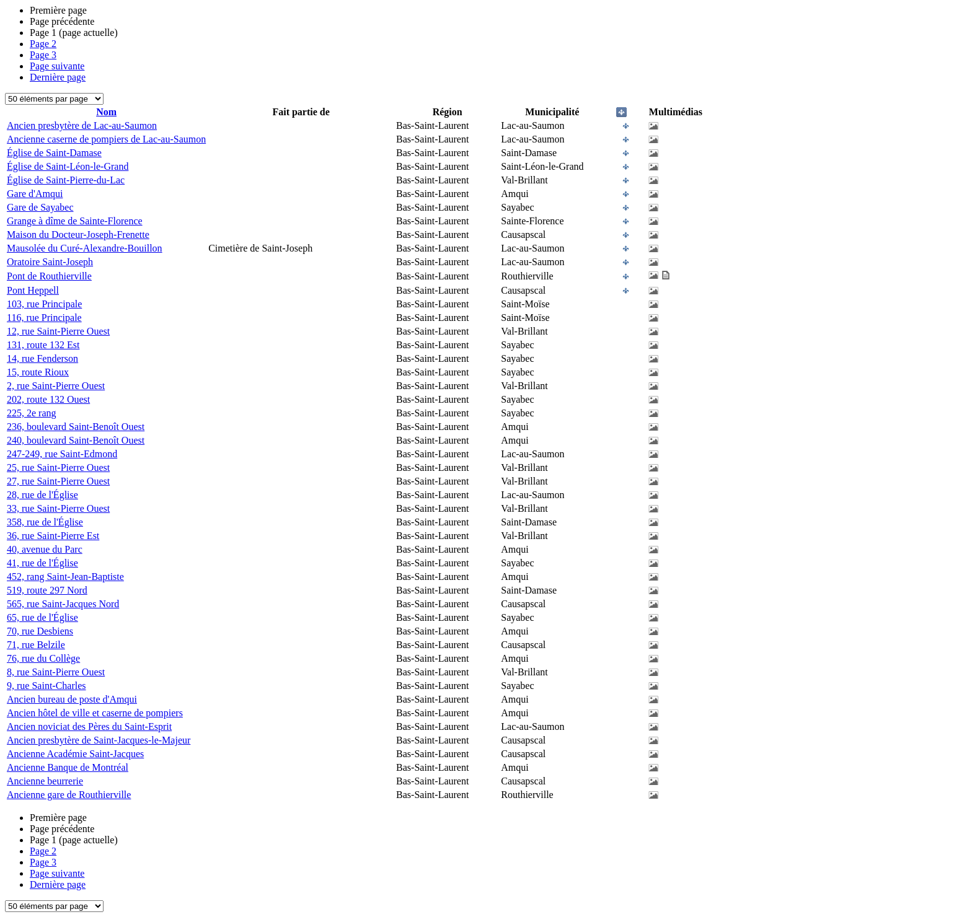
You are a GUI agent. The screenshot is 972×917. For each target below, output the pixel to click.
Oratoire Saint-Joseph (50, 262)
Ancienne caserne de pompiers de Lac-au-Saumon (106, 139)
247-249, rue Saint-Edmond (62, 454)
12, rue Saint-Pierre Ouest (58, 331)
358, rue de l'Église (45, 522)
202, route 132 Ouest (48, 399)
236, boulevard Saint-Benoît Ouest (75, 426)
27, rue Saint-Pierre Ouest (58, 481)
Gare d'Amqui (35, 193)
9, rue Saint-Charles (46, 685)
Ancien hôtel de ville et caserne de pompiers (95, 713)
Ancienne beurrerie (45, 781)
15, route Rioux (38, 372)
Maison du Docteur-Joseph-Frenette (78, 234)
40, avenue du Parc (44, 549)
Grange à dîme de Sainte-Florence (75, 221)
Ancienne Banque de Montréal (67, 767)
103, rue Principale (44, 304)
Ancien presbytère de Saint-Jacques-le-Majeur (98, 740)
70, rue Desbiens (40, 631)
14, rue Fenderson (42, 358)
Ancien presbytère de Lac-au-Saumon (82, 125)
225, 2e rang (31, 413)
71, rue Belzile (36, 644)
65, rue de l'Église (42, 617)
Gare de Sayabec (40, 207)
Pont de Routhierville (49, 276)
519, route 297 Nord (47, 590)
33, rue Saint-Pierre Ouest (58, 508)
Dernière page (58, 77)
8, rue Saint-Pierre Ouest (56, 672)
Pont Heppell (33, 290)
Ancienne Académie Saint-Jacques (75, 753)
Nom (106, 112)
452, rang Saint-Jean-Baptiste (65, 576)
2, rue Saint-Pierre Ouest (56, 385)
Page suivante (57, 66)
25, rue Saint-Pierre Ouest (58, 467)
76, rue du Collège (43, 658)
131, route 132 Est (43, 345)
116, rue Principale (44, 317)
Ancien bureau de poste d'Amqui (72, 699)
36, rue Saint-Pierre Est (53, 535)
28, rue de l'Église (42, 494)
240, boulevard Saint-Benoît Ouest (75, 440)
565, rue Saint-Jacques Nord (63, 604)
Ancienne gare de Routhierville (69, 794)
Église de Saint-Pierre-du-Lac (66, 180)
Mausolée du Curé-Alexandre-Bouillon (84, 248)
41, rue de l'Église (42, 563)
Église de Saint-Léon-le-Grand (67, 166)
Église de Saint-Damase (54, 152)
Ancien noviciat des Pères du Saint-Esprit (89, 726)
